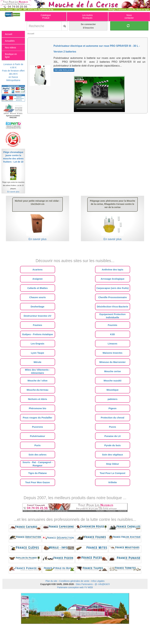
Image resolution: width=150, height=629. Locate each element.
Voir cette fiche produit (63, 70)
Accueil (30, 34)
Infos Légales (97, 581)
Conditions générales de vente (74, 581)
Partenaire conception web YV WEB (75, 587)
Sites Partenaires (84, 584)
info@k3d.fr (104, 584)
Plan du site (51, 581)
